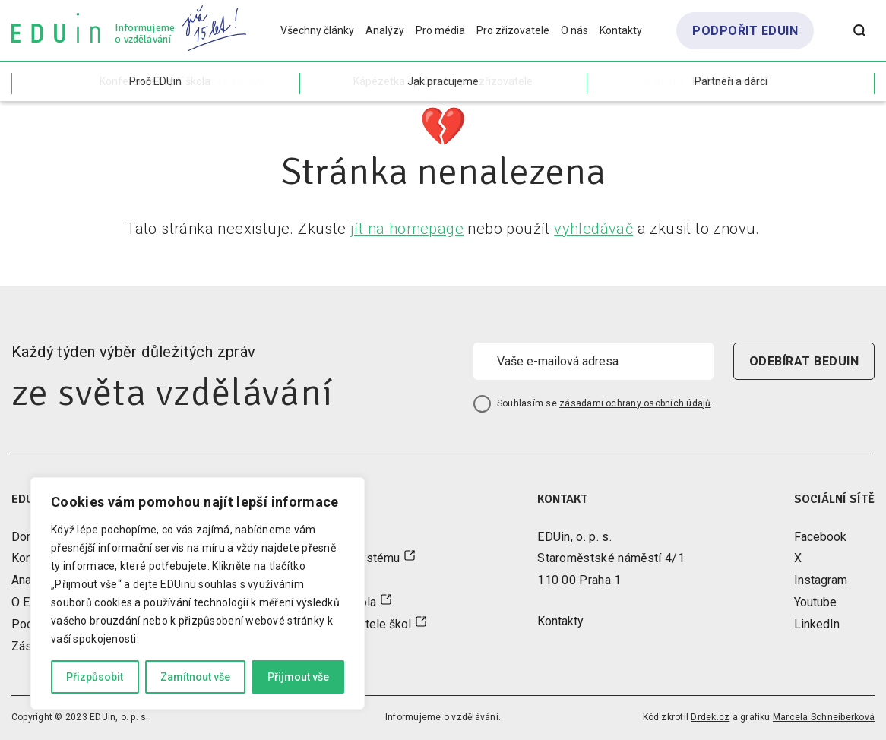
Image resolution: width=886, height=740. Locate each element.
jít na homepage (407, 229)
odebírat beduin (804, 361)
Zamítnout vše (195, 677)
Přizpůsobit (94, 677)
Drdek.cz (710, 717)
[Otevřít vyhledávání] (859, 30)
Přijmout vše (298, 677)
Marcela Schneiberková (824, 717)
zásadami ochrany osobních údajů (634, 403)
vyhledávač (593, 229)
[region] (197, 593)
